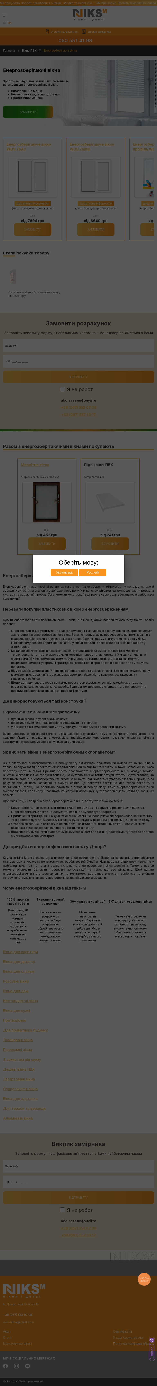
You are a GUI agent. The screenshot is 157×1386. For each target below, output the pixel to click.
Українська (64, 572)
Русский (92, 572)
